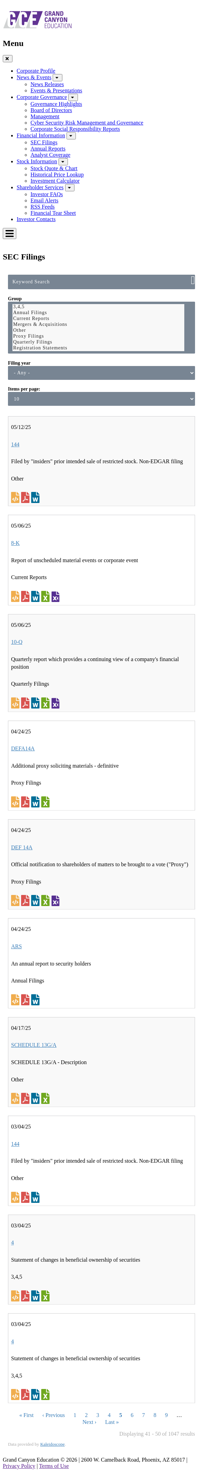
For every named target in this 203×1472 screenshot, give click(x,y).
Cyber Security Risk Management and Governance (86, 123)
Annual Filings (98, 313)
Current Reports (98, 319)
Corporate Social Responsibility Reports (75, 129)
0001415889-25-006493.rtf (36, 1295)
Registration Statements (98, 348)
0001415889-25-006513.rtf (36, 1394)
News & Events (34, 77)
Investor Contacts (36, 219)
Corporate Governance (42, 97)
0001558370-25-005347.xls (46, 801)
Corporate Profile (36, 71)
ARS (16, 946)
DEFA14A (23, 748)
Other (98, 330)
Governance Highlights (56, 104)
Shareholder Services (40, 187)
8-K (15, 543)
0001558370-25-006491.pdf (26, 596)
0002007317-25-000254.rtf (36, 1197)
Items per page (23, 389)
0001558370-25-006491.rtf (36, 596)
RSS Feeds (42, 207)
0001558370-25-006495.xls (46, 702)
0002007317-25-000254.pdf (26, 1197)
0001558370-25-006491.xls (46, 596)
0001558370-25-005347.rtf (36, 801)
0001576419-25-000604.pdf (26, 1098)
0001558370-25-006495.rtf (36, 702)
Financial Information (41, 135)
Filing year (19, 363)
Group (14, 298)
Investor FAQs (46, 194)
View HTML (16, 497)
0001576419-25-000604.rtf (36, 1098)
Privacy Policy (19, 1466)
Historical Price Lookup (57, 174)
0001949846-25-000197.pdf (26, 497)
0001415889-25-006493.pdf (26, 1295)
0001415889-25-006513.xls (46, 1394)
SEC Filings (44, 142)
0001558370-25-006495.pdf (26, 702)
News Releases (47, 84)
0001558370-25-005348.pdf (26, 999)
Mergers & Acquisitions (98, 325)
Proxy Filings (98, 336)
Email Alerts (44, 200)
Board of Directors (51, 110)
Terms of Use (54, 1466)
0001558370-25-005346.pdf (26, 900)
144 (15, 444)
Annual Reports (47, 149)
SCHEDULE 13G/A (33, 1045)
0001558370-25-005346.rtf (36, 900)
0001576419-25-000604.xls (46, 1098)
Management (45, 116)
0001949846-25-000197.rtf (36, 497)
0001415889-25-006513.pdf (26, 1394)
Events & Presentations (56, 90)
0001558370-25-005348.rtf (36, 999)
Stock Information (37, 161)
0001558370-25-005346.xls (46, 900)
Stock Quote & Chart (54, 168)
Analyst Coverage (50, 155)
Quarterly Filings (98, 342)
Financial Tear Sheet (53, 213)
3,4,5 (98, 307)
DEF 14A (22, 847)
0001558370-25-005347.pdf (26, 801)
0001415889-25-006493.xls (46, 1295)
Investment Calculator (55, 181)
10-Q (17, 642)
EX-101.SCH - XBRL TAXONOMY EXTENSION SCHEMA (55, 596)
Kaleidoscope (52, 1444)
